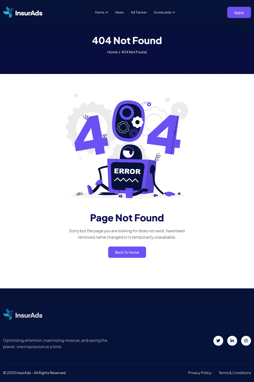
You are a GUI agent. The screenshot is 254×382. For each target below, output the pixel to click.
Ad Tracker (139, 12)
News (119, 12)
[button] (101, 12)
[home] (23, 12)
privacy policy (200, 372)
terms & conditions (235, 372)
